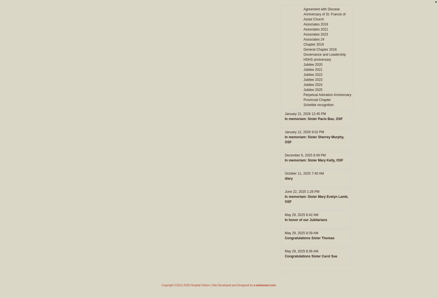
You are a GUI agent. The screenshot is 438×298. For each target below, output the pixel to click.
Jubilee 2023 (312, 80)
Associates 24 (313, 39)
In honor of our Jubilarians (306, 220)
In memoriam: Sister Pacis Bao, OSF (313, 119)
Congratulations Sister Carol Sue (311, 256)
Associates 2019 (315, 24)
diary (289, 178)
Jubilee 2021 (312, 70)
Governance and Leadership (324, 55)
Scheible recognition (318, 105)
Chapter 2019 (313, 44)
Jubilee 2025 (312, 90)
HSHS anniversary (317, 60)
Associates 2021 (315, 29)
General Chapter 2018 (320, 49)
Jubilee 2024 (312, 85)
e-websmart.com (265, 285)
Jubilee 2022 (312, 75)
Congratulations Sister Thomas (309, 238)
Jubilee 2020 (312, 65)
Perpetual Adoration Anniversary (327, 95)
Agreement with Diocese (321, 9)
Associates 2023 (315, 34)
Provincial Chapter (317, 100)
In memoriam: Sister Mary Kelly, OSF (314, 160)
